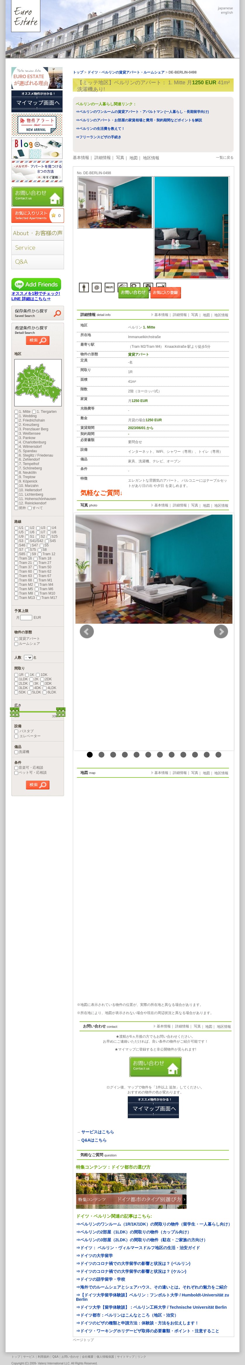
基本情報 (81, 157)
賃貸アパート (27, 639)
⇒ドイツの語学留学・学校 (100, 1279)
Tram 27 (42, 563)
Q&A (55, 1356)
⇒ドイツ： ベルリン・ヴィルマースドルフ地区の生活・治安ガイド (138, 1247)
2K (34, 679)
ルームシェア (27, 644)
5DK (20, 692)
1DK (41, 675)
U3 (40, 528)
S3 (18, 541)
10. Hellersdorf (28, 490)
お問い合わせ (70, 1356)
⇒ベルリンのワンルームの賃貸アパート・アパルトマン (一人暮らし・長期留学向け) (142, 112)
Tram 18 (42, 558)
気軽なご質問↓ (101, 493)
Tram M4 (44, 585)
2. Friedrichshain (29, 420)
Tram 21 (23, 563)
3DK (46, 683)
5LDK (34, 692)
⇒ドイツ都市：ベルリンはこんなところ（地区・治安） (127, 1315)
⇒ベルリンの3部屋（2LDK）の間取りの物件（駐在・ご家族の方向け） (142, 1240)
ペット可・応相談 (30, 772)
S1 (29, 536)
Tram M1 (43, 580)
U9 (18, 536)
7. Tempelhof (26, 464)
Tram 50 (42, 567)
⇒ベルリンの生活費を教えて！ (100, 129)
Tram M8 (23, 593)
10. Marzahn (26, 486)
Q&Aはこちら (94, 1140)
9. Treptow (24, 477)
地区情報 (151, 157)
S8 (42, 550)
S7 (18, 550)
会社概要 (88, 1356)
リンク (141, 1356)
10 (195, 755)
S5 (44, 545)
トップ (15, 1356)
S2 (40, 536)
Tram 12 (46, 554)
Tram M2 (23, 585)
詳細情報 (102, 157)
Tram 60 (23, 571)
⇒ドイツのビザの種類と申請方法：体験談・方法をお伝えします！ (137, 1323)
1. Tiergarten (44, 412)
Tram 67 (42, 576)
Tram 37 (23, 567)
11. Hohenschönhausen (35, 499)
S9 (31, 554)
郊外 (20, 508)
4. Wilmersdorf (28, 447)
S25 (52, 536)
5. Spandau (25, 451)
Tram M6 (44, 589)
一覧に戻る (225, 157)
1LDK (21, 679)
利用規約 (43, 1356)
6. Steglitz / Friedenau (33, 455)
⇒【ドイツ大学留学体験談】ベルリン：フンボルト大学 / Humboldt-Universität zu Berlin (152, 1297)
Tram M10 (45, 593)
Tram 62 (42, 571)
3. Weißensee (27, 433)
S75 (30, 550)
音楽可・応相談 (28, 767)
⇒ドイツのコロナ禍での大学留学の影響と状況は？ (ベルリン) (133, 1263)
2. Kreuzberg (26, 425)
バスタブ (24, 731)
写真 (120, 157)
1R (18, 675)
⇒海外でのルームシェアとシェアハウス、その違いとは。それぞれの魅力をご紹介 (151, 1287)
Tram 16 (23, 558)
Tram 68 (23, 580)
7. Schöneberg (28, 468)
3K (34, 683)
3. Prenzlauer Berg (31, 429)
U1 (18, 528)
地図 (134, 157)
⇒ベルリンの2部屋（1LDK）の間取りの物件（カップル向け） (133, 1232)
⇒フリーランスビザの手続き (98, 137)
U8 (51, 532)
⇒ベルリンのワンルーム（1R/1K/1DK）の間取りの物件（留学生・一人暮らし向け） (154, 1224)
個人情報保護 (105, 1356)
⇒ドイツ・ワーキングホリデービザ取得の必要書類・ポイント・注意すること (147, 1331)
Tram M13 (24, 598)
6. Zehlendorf (27, 459)
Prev (87, 632)
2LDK (21, 683)
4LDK (49, 688)
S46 (19, 545)
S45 (50, 541)
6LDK (49, 692)
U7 (40, 532)
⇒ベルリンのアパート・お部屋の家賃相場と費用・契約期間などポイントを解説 (139, 120)
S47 (32, 545)
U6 (29, 532)
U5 (18, 532)
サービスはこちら (97, 1132)
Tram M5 (23, 589)
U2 (29, 528)
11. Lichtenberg (28, 494)
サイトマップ (125, 1356)
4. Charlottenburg (30, 442)
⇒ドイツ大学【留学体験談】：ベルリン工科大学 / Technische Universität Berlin (151, 1307)
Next (221, 632)
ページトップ (83, 1340)
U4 (51, 528)
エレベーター (27, 736)
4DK (35, 688)
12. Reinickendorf (30, 503)
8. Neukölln (25, 473)
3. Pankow (24, 438)
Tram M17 (47, 598)
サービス (29, 1356)
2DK (46, 679)
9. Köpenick (25, 481)
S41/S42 (34, 541)
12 (218, 755)
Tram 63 (23, 576)
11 (207, 755)
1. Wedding (25, 416)
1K (29, 675)
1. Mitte (22, 412)
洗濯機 (21, 752)
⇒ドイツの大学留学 (94, 1255)
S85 (19, 554)
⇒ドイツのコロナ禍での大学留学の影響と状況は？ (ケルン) (131, 1271)
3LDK (21, 688)
